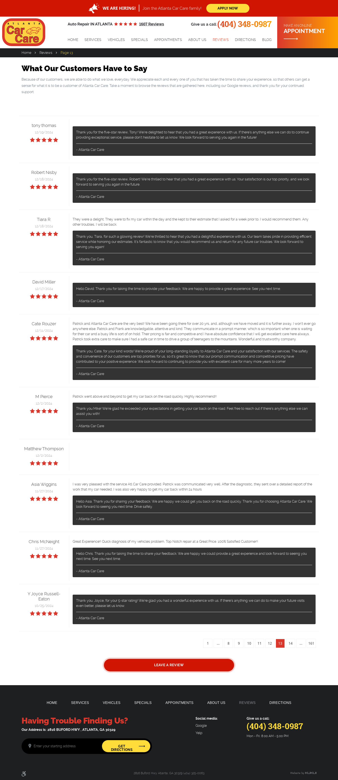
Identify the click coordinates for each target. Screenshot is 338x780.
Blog (266, 40)
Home (73, 40)
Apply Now (228, 8)
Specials (139, 40)
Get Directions (122, 748)
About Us (197, 40)
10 (249, 643)
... (218, 643)
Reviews (221, 40)
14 (291, 643)
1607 (151, 24)
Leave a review (169, 665)
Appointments (168, 40)
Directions (245, 40)
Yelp (199, 733)
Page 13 (67, 53)
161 (311, 643)
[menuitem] (73, 39)
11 (259, 643)
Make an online (309, 28)
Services (93, 40)
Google (201, 726)
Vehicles (116, 40)
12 (270, 643)
